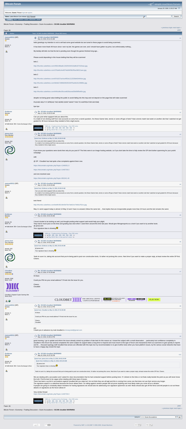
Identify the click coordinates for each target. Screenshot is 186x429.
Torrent (33, 16)
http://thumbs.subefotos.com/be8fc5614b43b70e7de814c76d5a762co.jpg (60, 205)
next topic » (177, 27)
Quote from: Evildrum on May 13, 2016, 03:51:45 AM (49, 245)
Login (26, 19)
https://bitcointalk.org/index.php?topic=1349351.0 (51, 165)
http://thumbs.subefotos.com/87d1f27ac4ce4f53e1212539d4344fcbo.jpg (60, 79)
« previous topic (166, 27)
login (23, 12)
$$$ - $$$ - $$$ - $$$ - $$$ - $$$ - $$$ (60, 128)
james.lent (9, 133)
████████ (38, 128)
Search (20, 19)
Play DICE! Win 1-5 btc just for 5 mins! (60, 130)
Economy (19, 24)
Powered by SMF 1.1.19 (81, 425)
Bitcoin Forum (9, 24)
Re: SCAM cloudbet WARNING (49, 111)
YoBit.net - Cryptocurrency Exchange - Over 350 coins (61, 126)
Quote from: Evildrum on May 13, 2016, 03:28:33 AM (49, 138)
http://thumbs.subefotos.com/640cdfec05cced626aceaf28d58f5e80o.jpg (60, 91)
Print (179, 30)
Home (9, 19)
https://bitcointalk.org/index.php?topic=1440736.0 (51, 170)
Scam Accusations (46, 24)
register (29, 12)
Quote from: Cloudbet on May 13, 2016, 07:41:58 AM (49, 310)
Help (15, 19)
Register (32, 19)
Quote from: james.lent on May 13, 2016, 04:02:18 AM (50, 358)
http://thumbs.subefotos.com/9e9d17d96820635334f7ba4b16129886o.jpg (60, 83)
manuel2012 (9, 37)
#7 (180, 271)
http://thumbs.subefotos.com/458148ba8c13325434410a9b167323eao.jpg (60, 66)
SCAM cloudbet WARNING (64, 24)
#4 (180, 184)
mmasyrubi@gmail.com (73, 330)
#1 (180, 38)
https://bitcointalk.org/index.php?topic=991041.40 (51, 178)
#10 (180, 354)
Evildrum (8, 111)
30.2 (28, 16)
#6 (180, 241)
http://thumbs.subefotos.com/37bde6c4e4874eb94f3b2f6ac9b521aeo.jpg (60, 70)
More (38, 19)
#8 (180, 306)
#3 (180, 134)
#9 (180, 336)
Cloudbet (8, 271)
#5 (180, 215)
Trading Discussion (31, 24)
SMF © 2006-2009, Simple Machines (101, 425)
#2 (180, 112)
